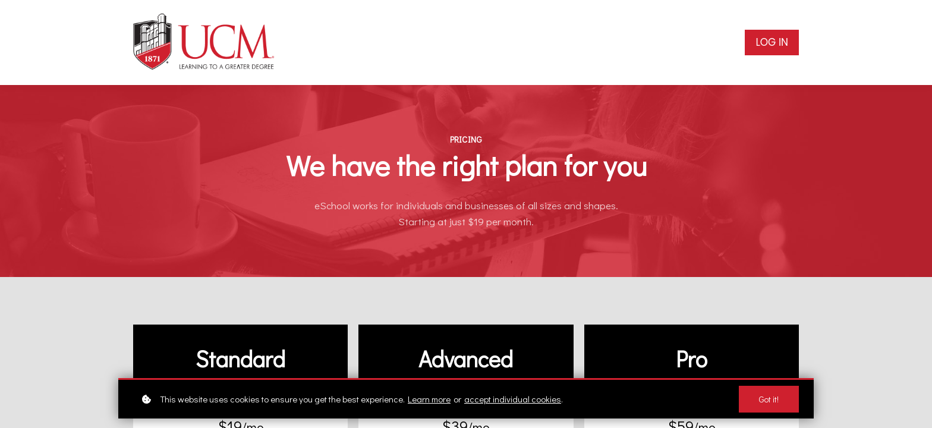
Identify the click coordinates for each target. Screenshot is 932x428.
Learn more (429, 399)
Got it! (769, 399)
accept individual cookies (512, 399)
